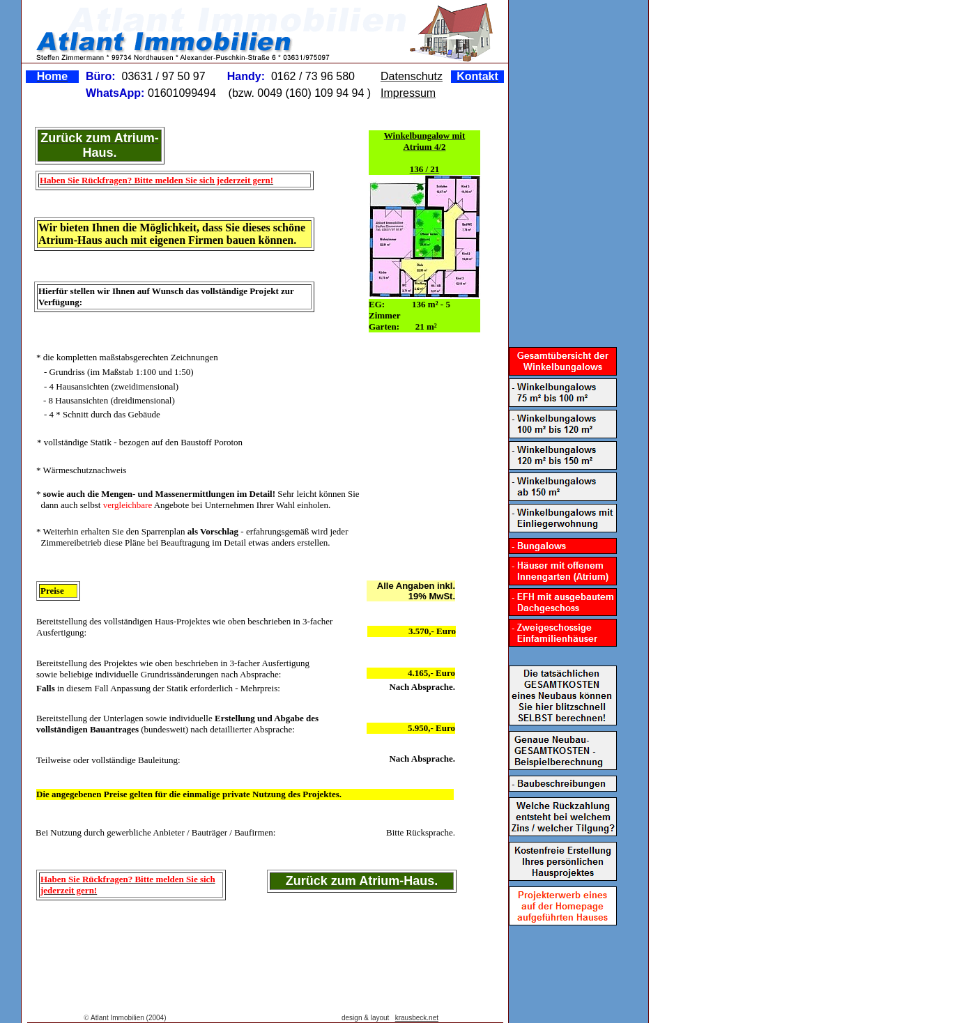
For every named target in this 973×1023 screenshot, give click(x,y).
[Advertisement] (258, 948)
